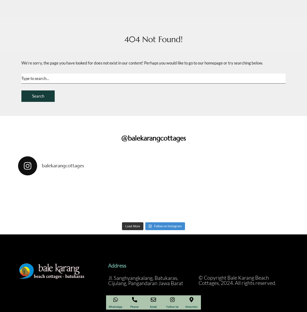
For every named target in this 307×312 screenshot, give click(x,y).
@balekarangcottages (153, 138)
